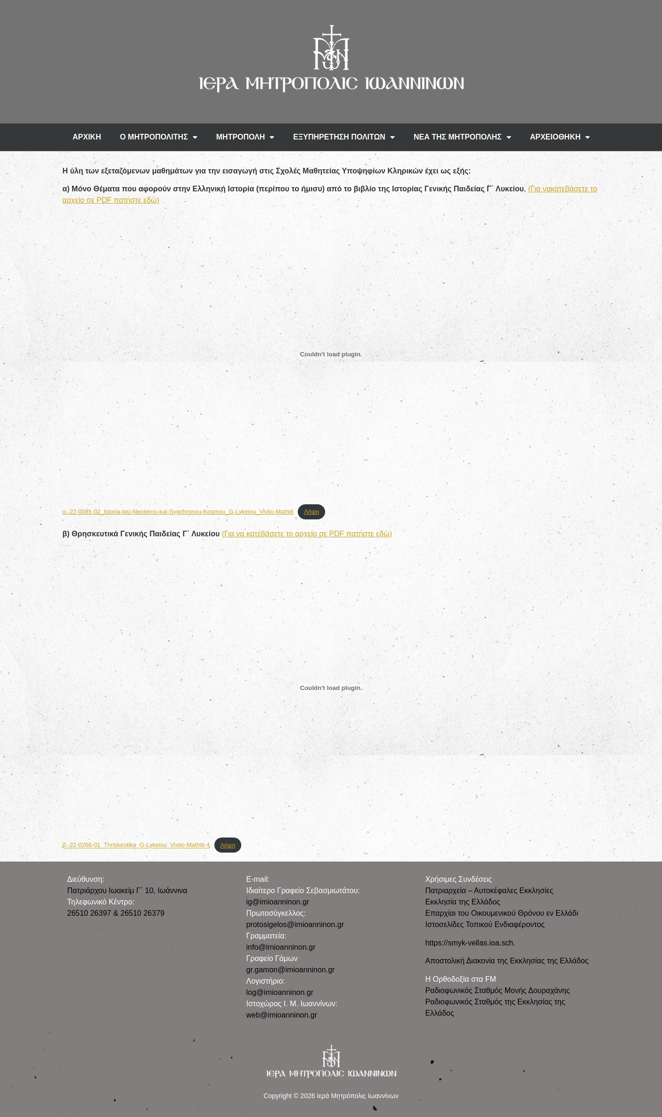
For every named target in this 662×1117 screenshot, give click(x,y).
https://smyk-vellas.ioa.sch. (470, 943)
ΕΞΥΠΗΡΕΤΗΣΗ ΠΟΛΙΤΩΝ (344, 137)
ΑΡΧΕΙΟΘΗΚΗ (560, 137)
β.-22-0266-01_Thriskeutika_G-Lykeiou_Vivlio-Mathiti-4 (136, 845)
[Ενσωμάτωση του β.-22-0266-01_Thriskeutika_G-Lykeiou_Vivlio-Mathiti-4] (331, 687)
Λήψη (311, 511)
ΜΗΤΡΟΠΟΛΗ (245, 137)
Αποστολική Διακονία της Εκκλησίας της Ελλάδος (506, 961)
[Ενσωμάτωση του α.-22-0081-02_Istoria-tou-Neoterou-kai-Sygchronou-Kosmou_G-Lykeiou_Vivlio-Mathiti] (331, 354)
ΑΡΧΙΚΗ (87, 137)
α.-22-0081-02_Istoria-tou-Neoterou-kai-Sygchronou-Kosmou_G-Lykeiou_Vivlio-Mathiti (178, 511)
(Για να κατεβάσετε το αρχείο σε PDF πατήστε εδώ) (307, 534)
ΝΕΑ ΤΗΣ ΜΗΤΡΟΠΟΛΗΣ (462, 137)
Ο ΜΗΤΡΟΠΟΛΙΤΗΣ (158, 137)
